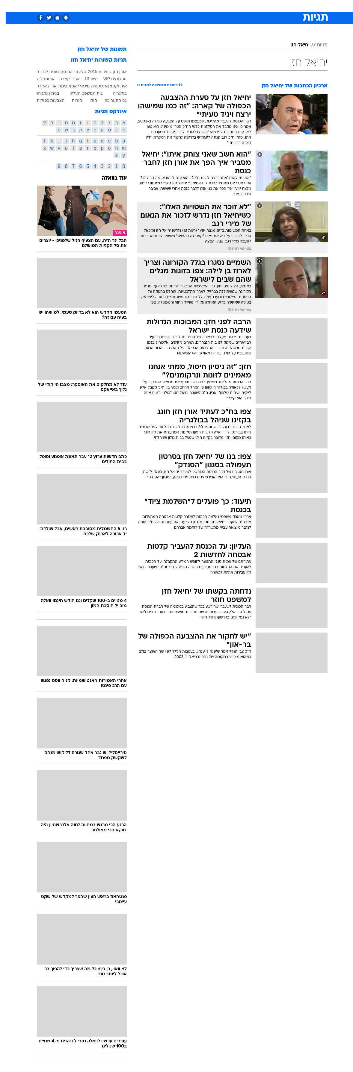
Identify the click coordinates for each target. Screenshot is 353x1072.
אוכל (187, 5)
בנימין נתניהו (42, 93)
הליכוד (75, 71)
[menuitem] (268, 6)
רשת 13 (86, 78)
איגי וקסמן (111, 86)
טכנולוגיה (130, 5)
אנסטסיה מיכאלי (87, 86)
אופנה (110, 5)
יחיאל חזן (294, 45)
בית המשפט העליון (80, 93)
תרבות (235, 5)
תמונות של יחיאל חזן (96, 49)
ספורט (253, 5)
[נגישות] (8, 5)
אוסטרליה (40, 78)
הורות (71, 100)
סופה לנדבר (42, 71)
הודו (87, 100)
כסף (202, 5)
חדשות (272, 5)
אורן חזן (114, 71)
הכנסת (61, 71)
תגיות (316, 45)
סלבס (218, 5)
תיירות (151, 5)
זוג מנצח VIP (109, 78)
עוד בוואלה (108, 178)
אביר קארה (64, 78)
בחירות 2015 (93, 71)
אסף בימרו (61, 86)
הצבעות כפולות (45, 100)
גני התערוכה (110, 100)
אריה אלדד (41, 86)
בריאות (170, 5)
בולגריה (114, 93)
